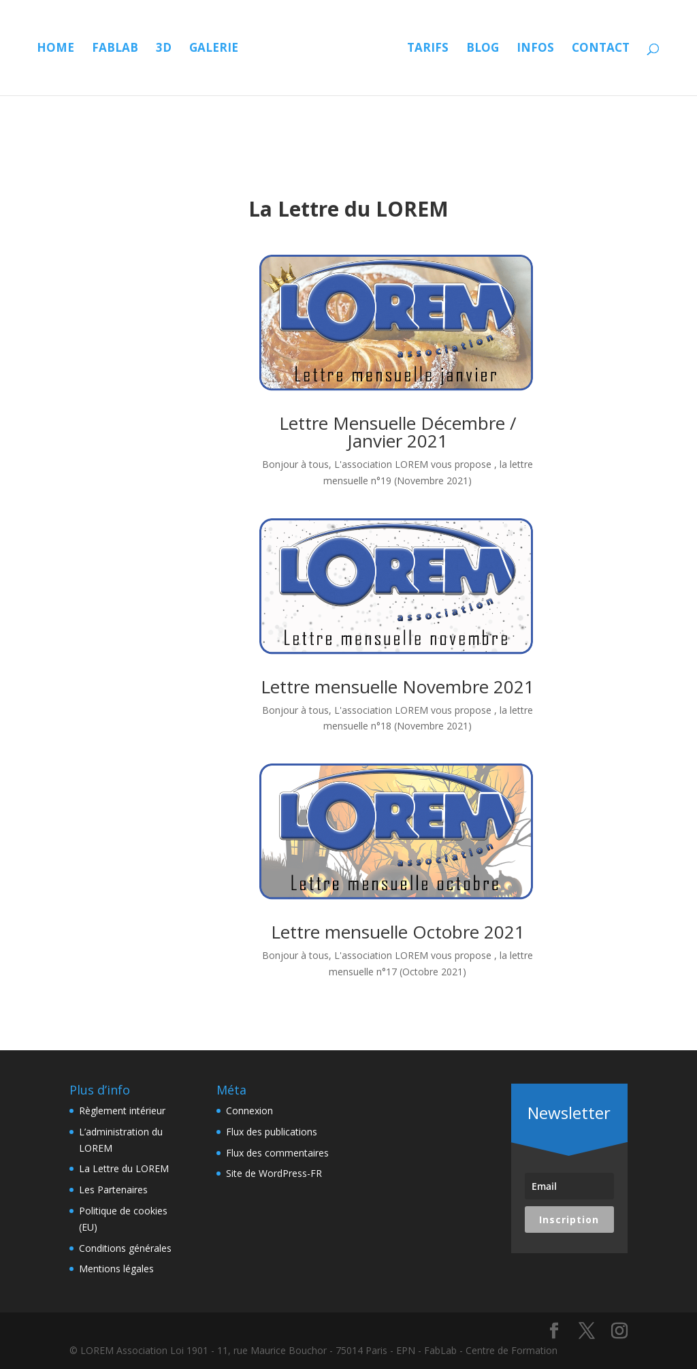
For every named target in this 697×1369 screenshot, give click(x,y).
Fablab (123, 49)
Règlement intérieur (122, 1110)
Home (63, 49)
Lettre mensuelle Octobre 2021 (398, 931)
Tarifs (509, 49)
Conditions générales (125, 1248)
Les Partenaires (113, 1189)
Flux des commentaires (277, 1152)
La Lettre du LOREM (124, 1168)
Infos (617, 49)
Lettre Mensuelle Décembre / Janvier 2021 (398, 432)
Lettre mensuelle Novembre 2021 (397, 686)
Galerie (221, 49)
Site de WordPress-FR (274, 1173)
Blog (564, 49)
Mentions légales (116, 1268)
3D (172, 49)
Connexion (249, 1110)
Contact (348, 101)
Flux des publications (271, 1131)
